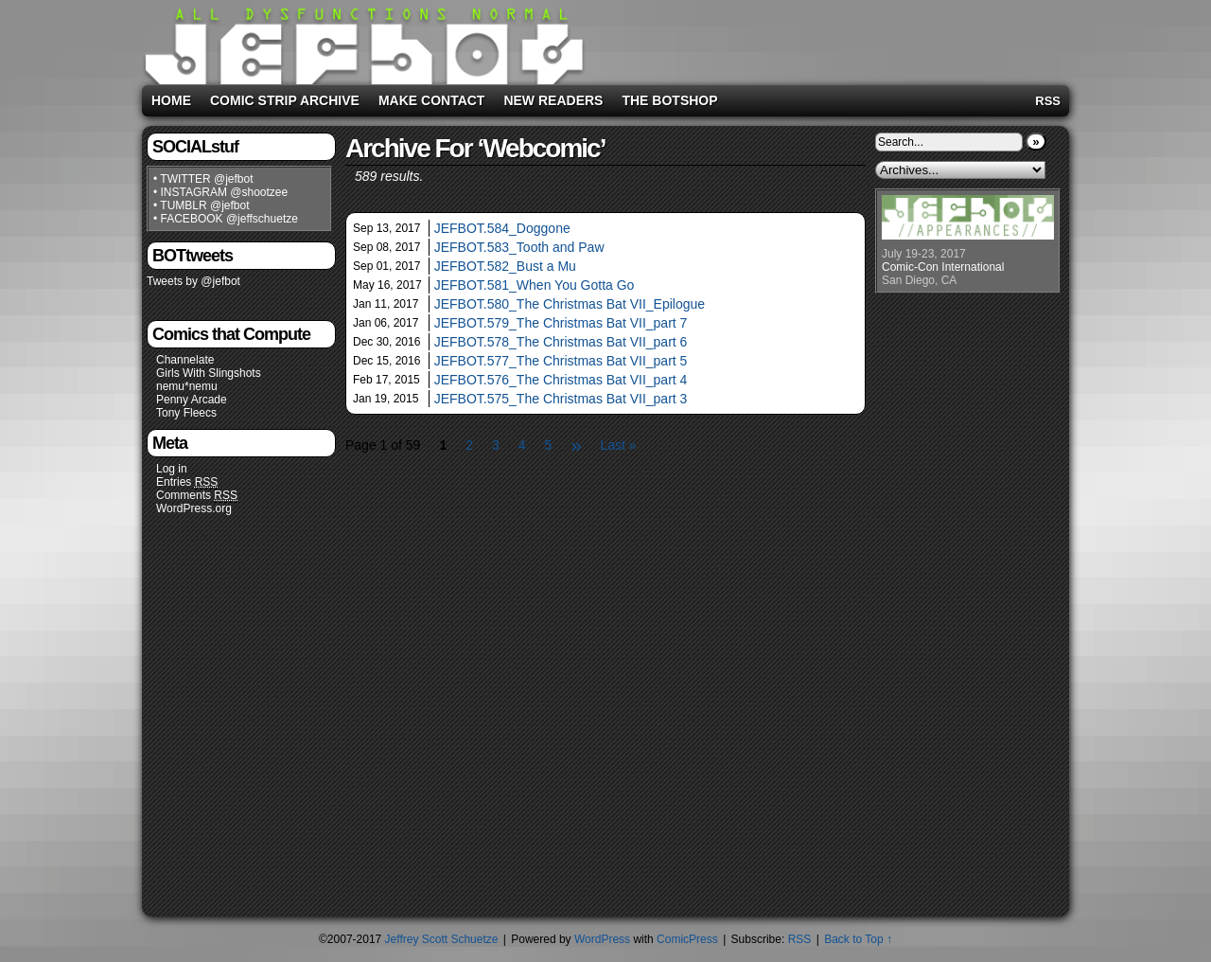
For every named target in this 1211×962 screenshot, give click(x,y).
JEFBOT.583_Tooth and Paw (519, 247)
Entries (187, 482)
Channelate (185, 359)
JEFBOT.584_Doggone (502, 228)
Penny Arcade (191, 399)
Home (171, 100)
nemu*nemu (187, 386)
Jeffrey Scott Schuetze (442, 939)
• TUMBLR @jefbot (201, 205)
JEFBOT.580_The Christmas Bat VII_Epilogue (569, 304)
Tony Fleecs (186, 412)
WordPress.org (194, 508)
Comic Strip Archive (285, 100)
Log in (171, 468)
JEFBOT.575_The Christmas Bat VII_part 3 (561, 398)
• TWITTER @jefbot (203, 179)
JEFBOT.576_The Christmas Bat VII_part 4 (561, 379)
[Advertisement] (827, 38)
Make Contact (431, 100)
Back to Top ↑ (858, 939)
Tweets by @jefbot (193, 281)
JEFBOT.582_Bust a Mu (505, 266)
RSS (1048, 101)
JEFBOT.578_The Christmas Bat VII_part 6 (561, 341)
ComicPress (687, 939)
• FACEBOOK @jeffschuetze (225, 218)
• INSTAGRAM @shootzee (220, 192)
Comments (196, 496)
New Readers (553, 100)
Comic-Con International (943, 267)
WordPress (602, 939)
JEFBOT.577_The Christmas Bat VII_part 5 (561, 360)
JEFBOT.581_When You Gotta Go (534, 285)
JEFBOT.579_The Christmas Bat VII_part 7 (561, 322)
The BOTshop (669, 100)
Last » (619, 445)
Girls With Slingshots (208, 373)
